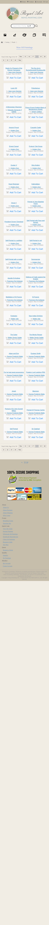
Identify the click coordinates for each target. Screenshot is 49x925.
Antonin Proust (14, 197)
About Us (6, 851)
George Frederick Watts (15, 630)
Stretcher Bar (7, 867)
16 (29, 56)
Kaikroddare (36, 300)
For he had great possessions (14, 664)
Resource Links (7, 886)
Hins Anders (36, 264)
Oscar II (13, 337)
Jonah (14, 700)
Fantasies (14, 555)
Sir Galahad (36, 773)
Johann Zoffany (36, 164)
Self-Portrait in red (36, 409)
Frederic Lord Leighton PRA (35, 664)
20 (44, 56)
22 (7, 60)
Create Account (7, 910)
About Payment (7, 854)
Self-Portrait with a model (13, 446)
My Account (7, 907)
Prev (21, 56)
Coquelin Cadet (35, 197)
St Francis (35, 518)
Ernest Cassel (14, 228)
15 (25, 56)
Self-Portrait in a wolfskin (13, 409)
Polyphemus (35, 123)
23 (11, 60)
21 (3, 60)
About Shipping (8, 857)
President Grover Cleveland (14, 373)
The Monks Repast (35, 591)
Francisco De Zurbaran (15, 485)
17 (33, 56)
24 (15, 60)
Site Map (5, 889)
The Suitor (13, 591)
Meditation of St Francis (14, 518)
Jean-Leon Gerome (14, 90)
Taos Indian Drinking (36, 555)
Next (19, 60)
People (13, 42)
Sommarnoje (35, 446)
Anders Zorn (15, 200)
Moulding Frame (8, 865)
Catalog (7, 42)
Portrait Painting (8, 875)
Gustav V (14, 264)
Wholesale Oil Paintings (10, 878)
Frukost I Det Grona (35, 228)
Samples (5, 899)
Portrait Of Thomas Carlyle (36, 736)
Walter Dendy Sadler (15, 594)
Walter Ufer (15, 558)
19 (40, 56)
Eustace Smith (35, 627)
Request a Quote (8, 894)
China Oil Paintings (9, 883)
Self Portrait (14, 773)
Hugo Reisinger (14, 300)
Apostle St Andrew (14, 482)
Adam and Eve (14, 627)
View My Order (8, 873)
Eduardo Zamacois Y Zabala (15, 163)
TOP (24, 806)
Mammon (36, 700)
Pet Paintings (7, 902)
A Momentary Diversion (14, 159)
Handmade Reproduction (10, 881)
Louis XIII (14, 123)
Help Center (6, 859)
